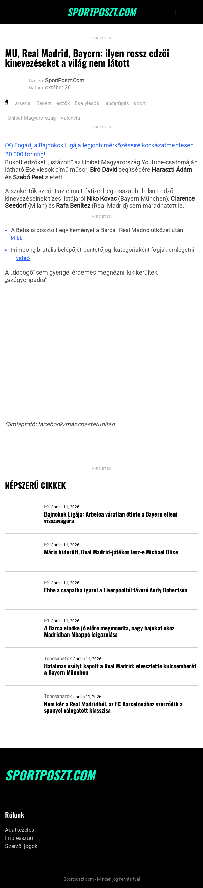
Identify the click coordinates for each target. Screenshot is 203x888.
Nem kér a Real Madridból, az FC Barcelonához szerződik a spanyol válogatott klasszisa (113, 707)
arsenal (23, 103)
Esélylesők (87, 103)
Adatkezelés (19, 830)
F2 (47, 506)
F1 (47, 620)
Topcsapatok (58, 658)
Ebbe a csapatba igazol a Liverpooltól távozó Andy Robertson (115, 590)
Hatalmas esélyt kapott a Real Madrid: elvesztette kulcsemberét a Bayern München (120, 669)
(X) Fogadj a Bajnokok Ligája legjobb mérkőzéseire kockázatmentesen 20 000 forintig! (99, 150)
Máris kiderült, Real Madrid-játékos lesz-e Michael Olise (111, 552)
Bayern (44, 103)
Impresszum (20, 838)
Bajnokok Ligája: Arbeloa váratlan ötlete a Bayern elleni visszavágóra (111, 517)
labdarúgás (116, 103)
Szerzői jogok (21, 846)
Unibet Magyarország (32, 118)
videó (23, 258)
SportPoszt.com (101, 12)
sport (140, 103)
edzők (63, 103)
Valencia (70, 118)
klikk (17, 238)
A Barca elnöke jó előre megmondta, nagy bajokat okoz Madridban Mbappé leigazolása (109, 631)
